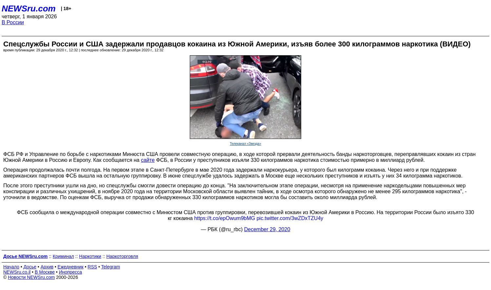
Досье (29, 266)
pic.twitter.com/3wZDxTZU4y (290, 218)
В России (13, 22)
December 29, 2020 (267, 229)
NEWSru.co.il (16, 272)
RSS (92, 266)
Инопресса (70, 272)
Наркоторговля (122, 256)
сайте (148, 160)
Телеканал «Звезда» (245, 143)
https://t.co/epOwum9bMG (224, 218)
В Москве (45, 272)
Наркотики (90, 256)
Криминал (63, 256)
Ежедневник (71, 266)
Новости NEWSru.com (31, 277)
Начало (11, 266)
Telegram (110, 266)
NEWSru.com (29, 8)
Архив (47, 266)
